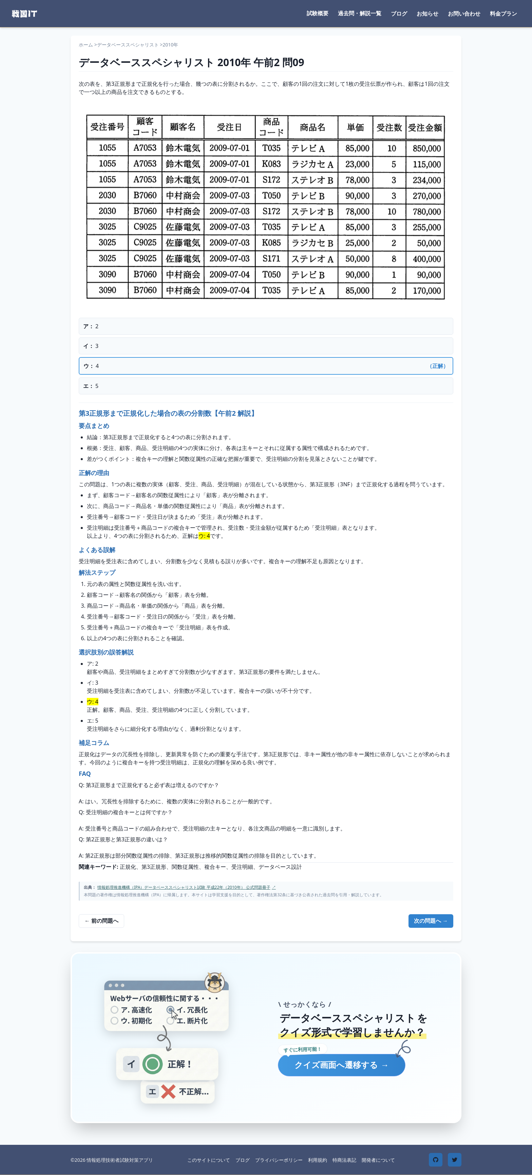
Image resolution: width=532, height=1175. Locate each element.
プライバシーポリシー (279, 1160)
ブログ (399, 13)
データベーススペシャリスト (128, 44)
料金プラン (503, 13)
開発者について (378, 1160)
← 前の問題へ (101, 920)
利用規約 (317, 1160)
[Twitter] (454, 1160)
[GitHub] (435, 1160)
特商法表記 (344, 1160)
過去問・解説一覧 (359, 13)
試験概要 (317, 13)
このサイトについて (208, 1160)
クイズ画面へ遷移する (341, 1064)
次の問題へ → (431, 920)
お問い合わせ (464, 13)
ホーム (86, 44)
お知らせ (427, 13)
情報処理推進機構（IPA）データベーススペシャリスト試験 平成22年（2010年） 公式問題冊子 (186, 887)
